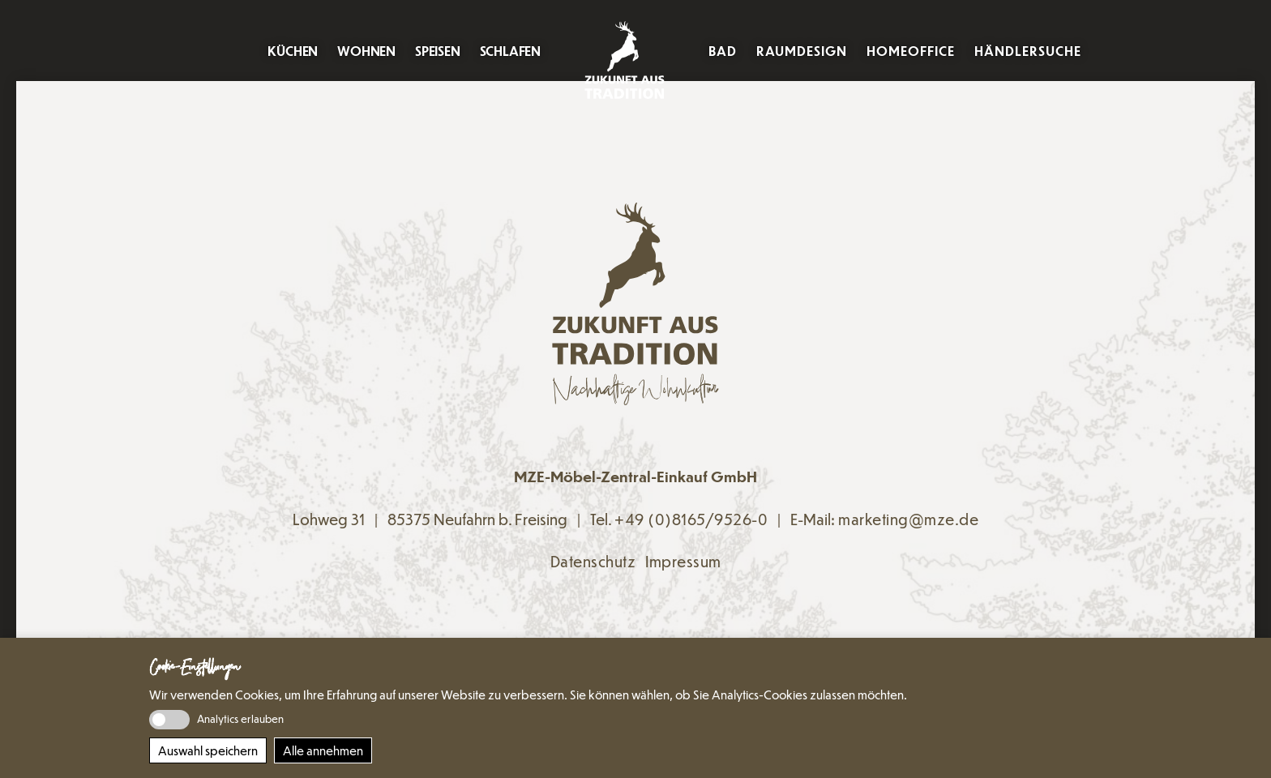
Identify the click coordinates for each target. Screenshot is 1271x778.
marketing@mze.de (908, 519)
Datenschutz (593, 561)
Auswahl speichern (208, 750)
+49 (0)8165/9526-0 (691, 519)
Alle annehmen (323, 750)
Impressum (683, 561)
